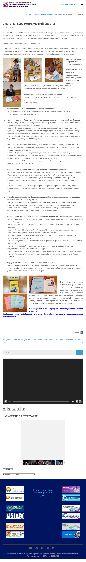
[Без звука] (77, 401)
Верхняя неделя (67, 4)
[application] (43, 381)
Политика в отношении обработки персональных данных (42, 493)
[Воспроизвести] (5, 401)
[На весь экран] (80, 401)
